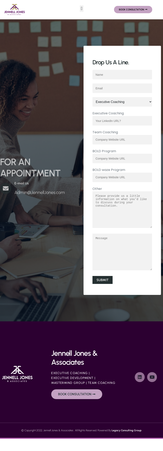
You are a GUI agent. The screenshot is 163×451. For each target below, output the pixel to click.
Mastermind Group (68, 395)
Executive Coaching (69, 385)
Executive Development (72, 390)
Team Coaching (101, 395)
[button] (82, 8)
